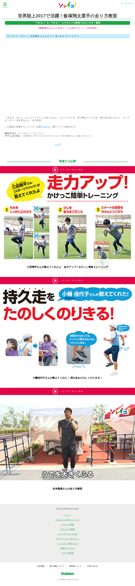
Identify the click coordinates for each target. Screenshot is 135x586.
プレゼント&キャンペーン (67, 520)
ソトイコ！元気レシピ (67, 543)
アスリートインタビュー (67, 539)
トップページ (127, 3)
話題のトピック (67, 548)
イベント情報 (67, 524)
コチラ (46, 127)
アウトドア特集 (67, 529)
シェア (58, 144)
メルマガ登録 (67, 553)
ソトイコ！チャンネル (67, 534)
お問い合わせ (92, 566)
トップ (67, 515)
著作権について (75, 566)
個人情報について (57, 566)
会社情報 (40, 566)
